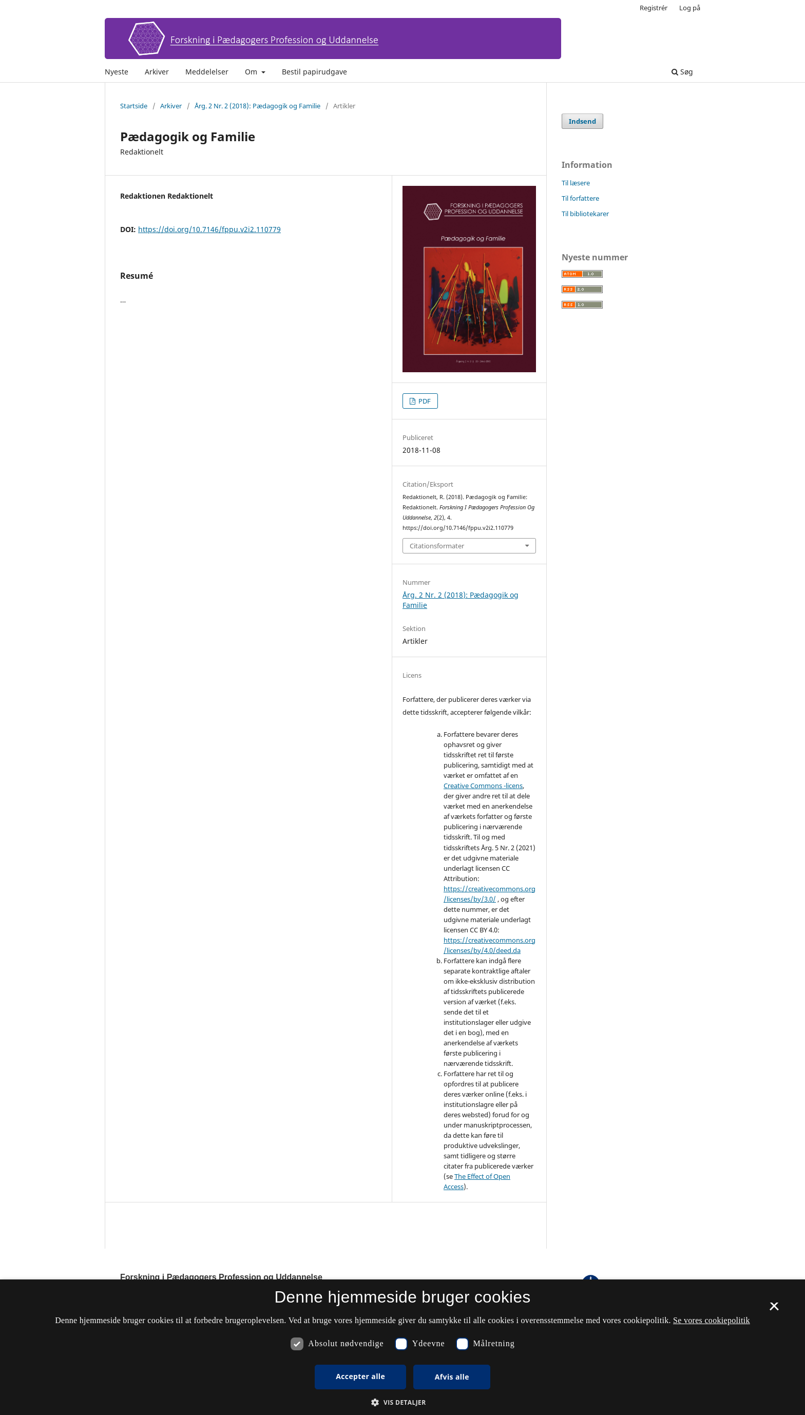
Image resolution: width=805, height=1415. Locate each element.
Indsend (582, 121)
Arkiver (157, 72)
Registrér (653, 7)
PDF (424, 401)
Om (252, 72)
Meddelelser (206, 72)
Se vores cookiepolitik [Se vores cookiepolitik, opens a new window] (711, 1320)
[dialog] (402, 1347)
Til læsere (576, 182)
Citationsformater (437, 545)
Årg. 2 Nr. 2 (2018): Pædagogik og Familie (257, 105)
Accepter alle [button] (360, 1376)
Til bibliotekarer (585, 213)
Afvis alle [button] (452, 1377)
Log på (689, 7)
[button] (402, 1402)
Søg (682, 72)
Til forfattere (580, 198)
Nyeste (116, 72)
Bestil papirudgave (314, 72)
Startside (133, 105)
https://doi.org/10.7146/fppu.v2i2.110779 (209, 229)
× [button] (774, 1310)
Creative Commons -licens (483, 785)
